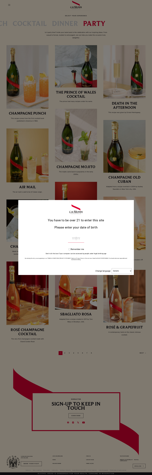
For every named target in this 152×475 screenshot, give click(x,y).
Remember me (77, 249)
